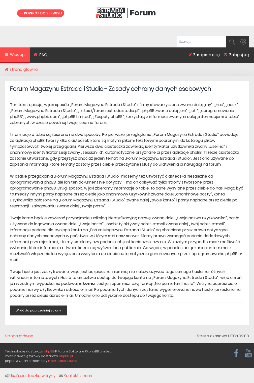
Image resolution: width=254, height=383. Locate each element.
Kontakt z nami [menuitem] (75, 376)
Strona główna (19, 336)
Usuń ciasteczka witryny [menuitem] (30, 376)
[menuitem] (40, 55)
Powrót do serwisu (40, 13)
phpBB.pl (66, 356)
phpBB (49, 351)
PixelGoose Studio (62, 361)
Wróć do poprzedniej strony (38, 310)
